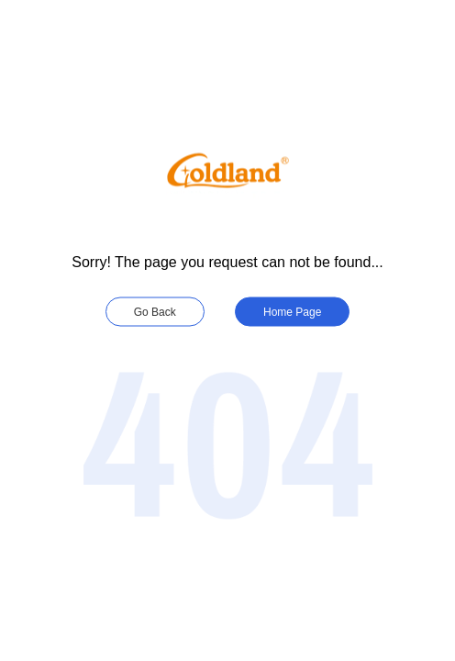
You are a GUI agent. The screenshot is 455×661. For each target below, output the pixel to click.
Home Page (292, 312)
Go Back (155, 312)
